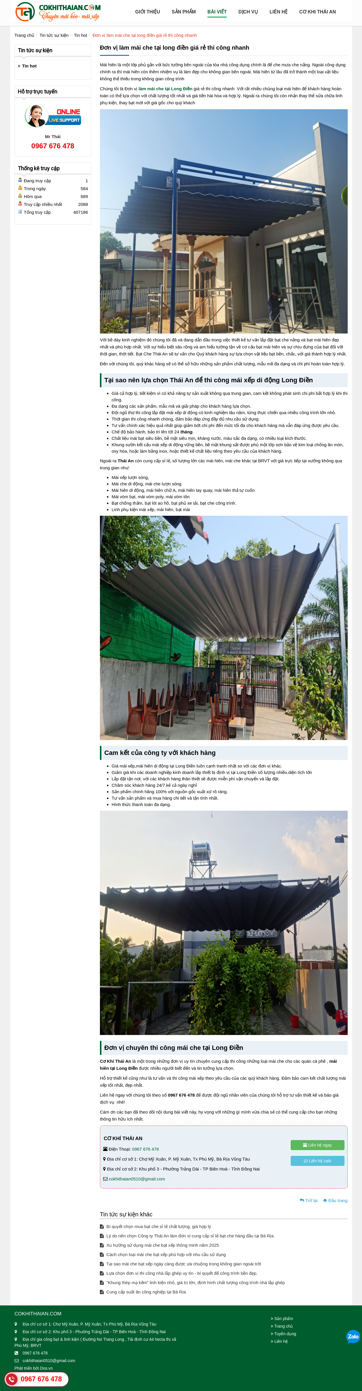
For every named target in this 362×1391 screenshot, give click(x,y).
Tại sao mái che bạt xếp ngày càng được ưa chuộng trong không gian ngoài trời (180, 1263)
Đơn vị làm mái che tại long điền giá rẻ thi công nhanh (145, 35)
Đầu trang (335, 1200)
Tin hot (80, 35)
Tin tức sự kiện (53, 35)
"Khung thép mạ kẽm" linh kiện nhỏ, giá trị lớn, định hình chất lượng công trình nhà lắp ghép (192, 1282)
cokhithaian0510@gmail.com (137, 1178)
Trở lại (308, 1200)
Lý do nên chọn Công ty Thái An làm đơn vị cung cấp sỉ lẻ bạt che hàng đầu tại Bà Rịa (187, 1235)
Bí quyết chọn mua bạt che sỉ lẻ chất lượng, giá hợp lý (155, 1226)
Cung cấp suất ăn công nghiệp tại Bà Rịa (143, 1291)
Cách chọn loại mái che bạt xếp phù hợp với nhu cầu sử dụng (163, 1254)
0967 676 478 (145, 1149)
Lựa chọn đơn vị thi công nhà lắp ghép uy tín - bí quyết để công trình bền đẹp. (178, 1273)
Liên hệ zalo (317, 1161)
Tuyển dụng (283, 1333)
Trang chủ (24, 35)
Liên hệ (278, 11)
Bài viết (217, 11)
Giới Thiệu (147, 11)
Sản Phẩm (184, 11)
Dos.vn (46, 1368)
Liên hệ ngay (317, 1145)
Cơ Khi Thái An (317, 11)
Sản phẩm (282, 1318)
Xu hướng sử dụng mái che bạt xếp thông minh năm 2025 (159, 1245)
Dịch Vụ (248, 11)
